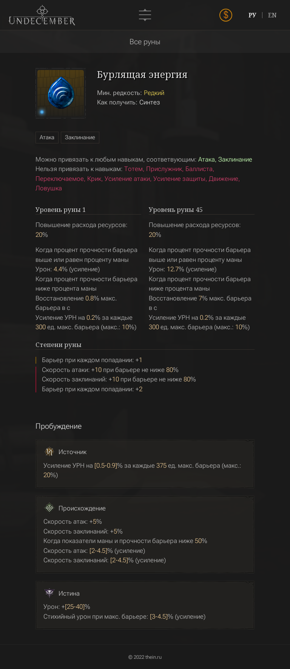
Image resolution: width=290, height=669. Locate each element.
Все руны (145, 41)
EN (272, 15)
